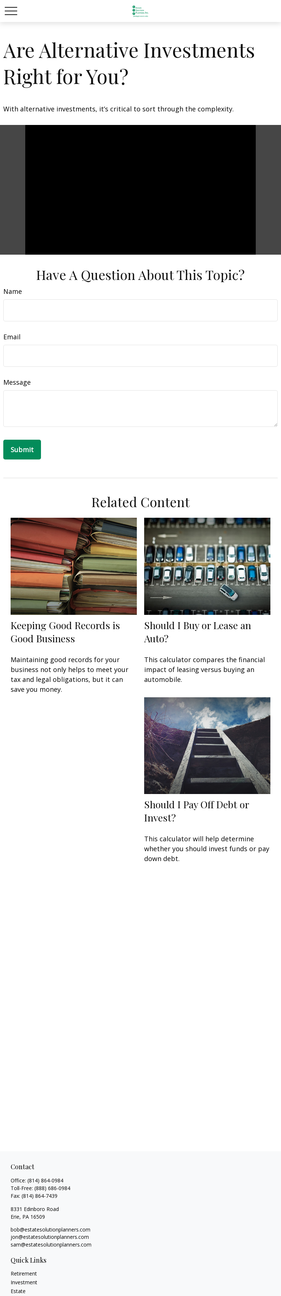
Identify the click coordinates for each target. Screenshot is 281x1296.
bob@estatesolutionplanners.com (50, 1229)
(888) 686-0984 (52, 1188)
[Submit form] (22, 449)
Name (12, 291)
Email (11, 336)
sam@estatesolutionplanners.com (51, 1244)
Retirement (24, 1273)
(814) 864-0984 (45, 1180)
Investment (24, 1282)
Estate (18, 1291)
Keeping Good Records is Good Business (65, 632)
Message (17, 382)
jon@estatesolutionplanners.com (50, 1236)
